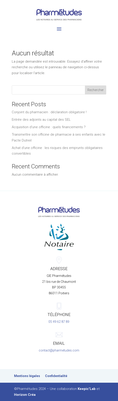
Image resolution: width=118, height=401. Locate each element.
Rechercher (95, 90)
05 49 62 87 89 (58, 321)
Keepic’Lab (87, 389)
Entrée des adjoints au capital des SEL (41, 120)
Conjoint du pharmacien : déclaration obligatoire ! (49, 112)
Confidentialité (56, 376)
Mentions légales (27, 376)
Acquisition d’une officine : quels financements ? (49, 127)
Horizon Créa (25, 395)
